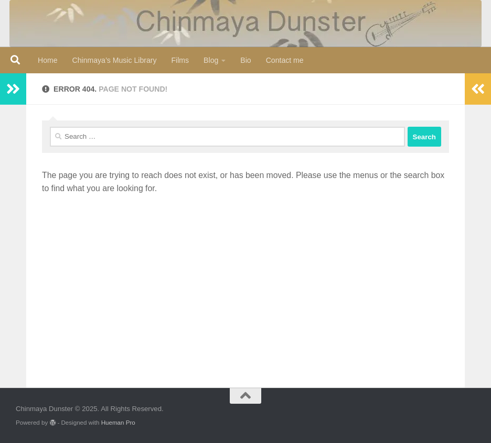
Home (48, 60)
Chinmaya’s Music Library (114, 60)
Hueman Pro (118, 422)
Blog (211, 60)
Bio (245, 60)
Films (180, 60)
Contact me (285, 60)
